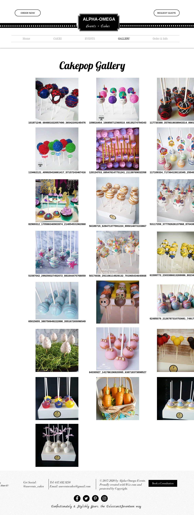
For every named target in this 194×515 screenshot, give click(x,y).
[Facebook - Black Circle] (77, 498)
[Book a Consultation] (163, 483)
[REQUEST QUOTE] (167, 12)
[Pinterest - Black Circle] (95, 498)
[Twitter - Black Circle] (86, 498)
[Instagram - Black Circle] (104, 498)
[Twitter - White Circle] (167, 43)
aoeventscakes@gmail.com (75, 486)
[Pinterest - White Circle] (162, 43)
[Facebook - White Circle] (178, 43)
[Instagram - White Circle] (172, 43)
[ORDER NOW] (28, 12)
